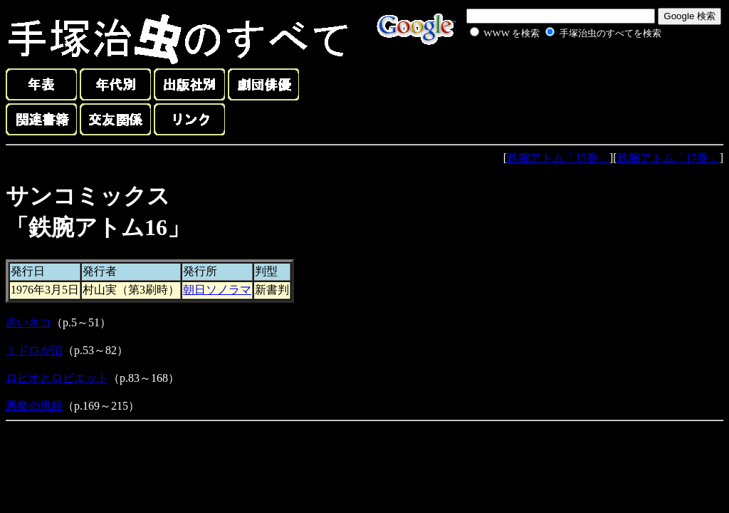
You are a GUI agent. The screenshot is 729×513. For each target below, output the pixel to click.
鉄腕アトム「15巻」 (558, 158)
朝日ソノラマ (217, 290)
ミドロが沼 (34, 350)
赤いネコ (28, 322)
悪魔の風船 (34, 406)
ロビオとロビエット (57, 378)
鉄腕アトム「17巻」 (668, 158)
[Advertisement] (549, 74)
